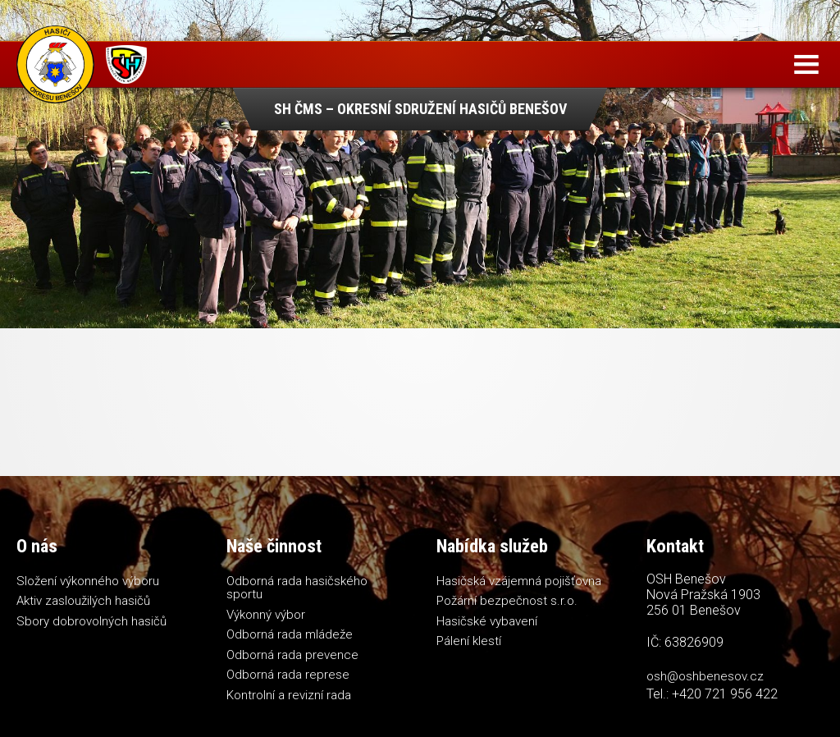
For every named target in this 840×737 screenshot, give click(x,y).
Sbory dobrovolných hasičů (91, 621)
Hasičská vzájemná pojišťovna (518, 581)
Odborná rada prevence (292, 655)
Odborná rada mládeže (289, 634)
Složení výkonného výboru (87, 581)
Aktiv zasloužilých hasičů (83, 600)
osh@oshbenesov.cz (705, 676)
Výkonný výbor (265, 614)
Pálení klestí (468, 641)
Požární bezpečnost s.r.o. (507, 600)
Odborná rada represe (287, 674)
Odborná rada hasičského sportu (297, 588)
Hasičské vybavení (486, 621)
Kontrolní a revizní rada (288, 695)
